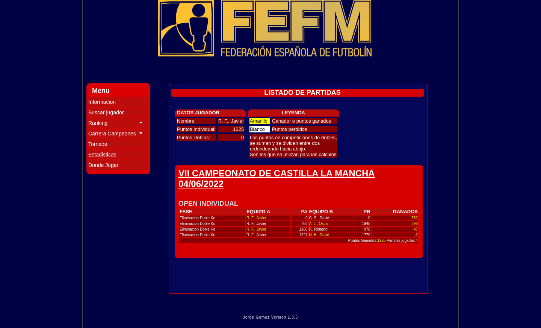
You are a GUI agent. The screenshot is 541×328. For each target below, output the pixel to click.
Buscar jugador (106, 112)
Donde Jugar (103, 165)
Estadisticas (102, 155)
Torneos (97, 144)
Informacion (102, 102)
